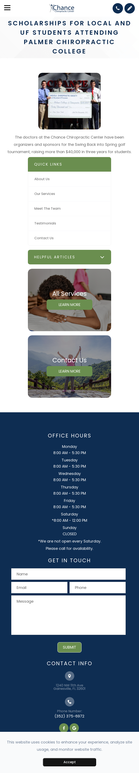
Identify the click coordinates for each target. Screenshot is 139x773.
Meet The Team (47, 208)
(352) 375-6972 (69, 716)
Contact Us (43, 238)
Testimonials (45, 223)
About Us (42, 179)
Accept (69, 762)
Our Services (44, 193)
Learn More (70, 304)
